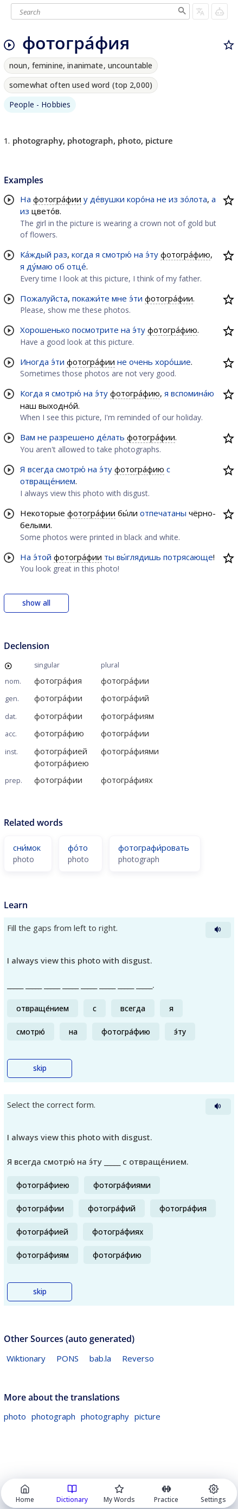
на (138, 254)
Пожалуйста (44, 298)
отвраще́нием (47, 481)
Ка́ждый (36, 254)
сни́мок (27, 847)
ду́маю (40, 266)
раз (60, 254)
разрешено (71, 437)
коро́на (141, 199)
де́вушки (107, 199)
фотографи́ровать (153, 847)
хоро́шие (173, 361)
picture (147, 1416)
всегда (41, 469)
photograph (53, 1416)
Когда (31, 393)
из (173, 199)
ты (109, 556)
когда (82, 254)
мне (119, 298)
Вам (27, 437)
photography (105, 1416)
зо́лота (193, 199)
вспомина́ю (192, 393)
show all (36, 603)
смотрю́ (117, 254)
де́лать (111, 437)
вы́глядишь (139, 556)
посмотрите (95, 329)
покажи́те (91, 298)
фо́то (78, 847)
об (60, 266)
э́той (42, 556)
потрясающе (188, 556)
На (25, 199)
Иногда (34, 361)
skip (40, 1068)
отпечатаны (163, 513)
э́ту (151, 254)
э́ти (136, 298)
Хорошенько (45, 329)
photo (15, 1416)
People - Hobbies (39, 104)
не (161, 199)
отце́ (76, 266)
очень (141, 361)
